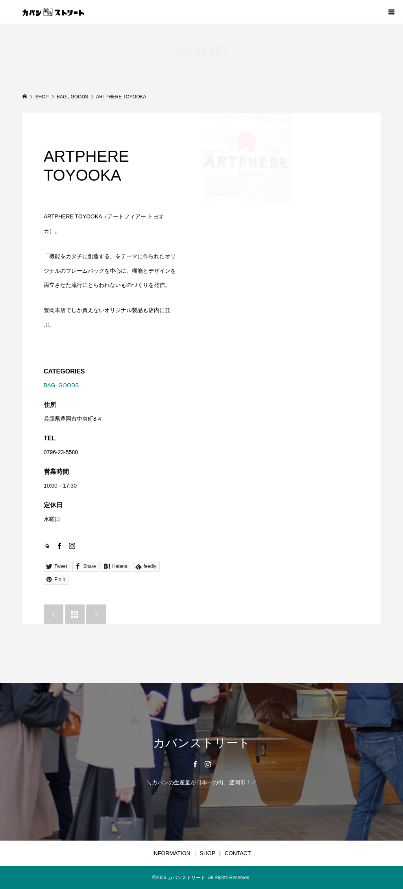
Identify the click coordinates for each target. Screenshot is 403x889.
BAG (49, 385)
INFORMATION (171, 853)
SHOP (207, 853)
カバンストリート (201, 742)
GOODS (68, 385)
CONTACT (238, 853)
